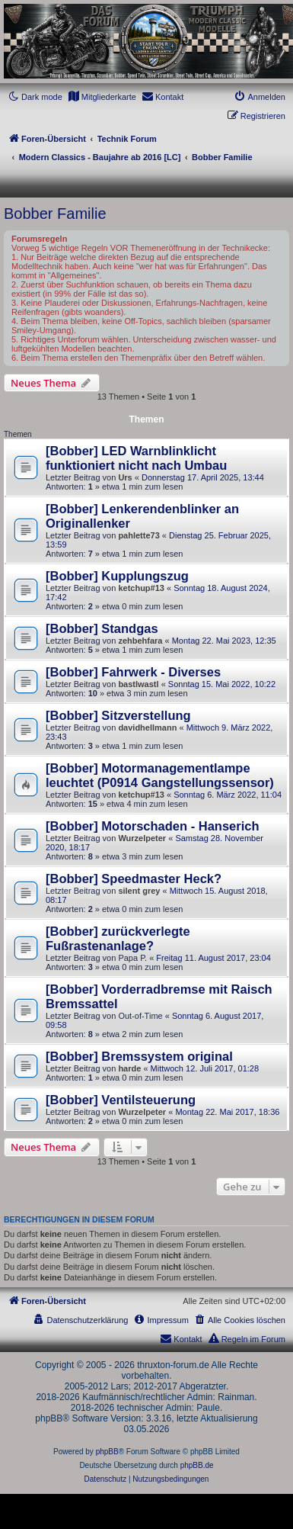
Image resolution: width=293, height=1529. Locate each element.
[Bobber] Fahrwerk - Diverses (133, 672)
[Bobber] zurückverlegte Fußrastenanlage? (118, 938)
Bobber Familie (55, 213)
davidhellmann (147, 727)
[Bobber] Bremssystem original (139, 1056)
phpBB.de (197, 1465)
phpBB (107, 1451)
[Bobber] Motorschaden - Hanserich (153, 826)
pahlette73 (138, 535)
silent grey (139, 890)
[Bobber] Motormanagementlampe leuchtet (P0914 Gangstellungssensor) (160, 775)
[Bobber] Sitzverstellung (118, 715)
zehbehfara (140, 640)
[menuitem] (102, 97)
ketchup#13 (141, 588)
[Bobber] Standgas (102, 628)
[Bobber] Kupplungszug (117, 576)
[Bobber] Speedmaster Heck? (133, 878)
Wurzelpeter (142, 838)
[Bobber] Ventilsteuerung (121, 1100)
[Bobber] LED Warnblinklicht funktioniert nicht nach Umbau (136, 458)
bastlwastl (138, 684)
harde (129, 1068)
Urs (125, 477)
